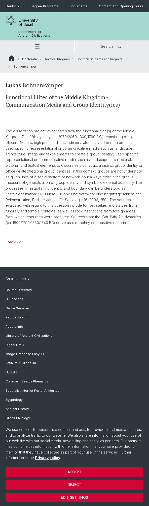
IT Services (14, 299)
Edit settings (74, 497)
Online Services (18, 308)
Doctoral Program (57, 59)
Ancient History (17, 409)
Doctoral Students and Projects (100, 59)
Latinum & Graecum (21, 363)
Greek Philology (18, 418)
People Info (14, 326)
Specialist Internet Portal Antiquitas (32, 390)
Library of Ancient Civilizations (29, 336)
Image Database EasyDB (25, 354)
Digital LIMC (15, 345)
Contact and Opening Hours (121, 6)
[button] (37, 46)
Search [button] (112, 46)
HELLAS (11, 372)
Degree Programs (44, 6)
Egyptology (14, 400)
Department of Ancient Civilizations (34, 33)
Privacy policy (47, 458)
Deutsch (12, 6)
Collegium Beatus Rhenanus (27, 381)
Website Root (11, 58)
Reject (74, 484)
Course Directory (19, 290)
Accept (75, 472)
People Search (17, 317)
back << (14, 242)
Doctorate (29, 59)
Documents (78, 6)
